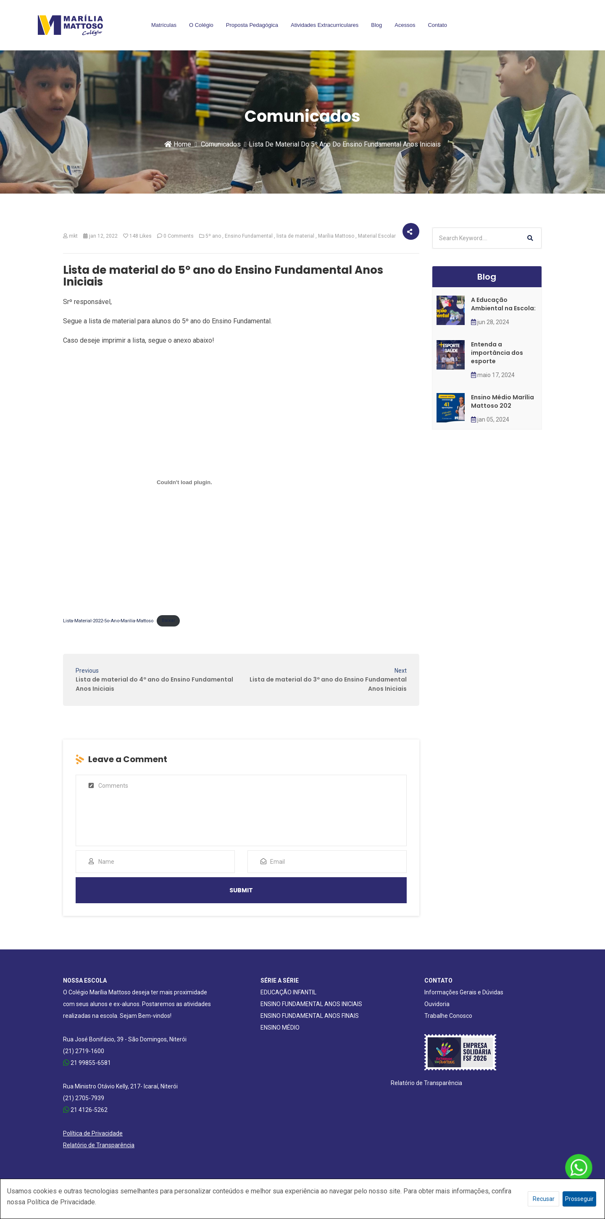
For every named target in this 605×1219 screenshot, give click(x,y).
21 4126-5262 (85, 1109)
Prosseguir (579, 1198)
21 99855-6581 (87, 1062)
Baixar (168, 620)
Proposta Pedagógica (252, 25)
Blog (376, 25)
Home (177, 144)
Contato (437, 25)
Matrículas (163, 25)
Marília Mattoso (336, 236)
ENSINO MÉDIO (280, 1027)
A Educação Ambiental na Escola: (503, 304)
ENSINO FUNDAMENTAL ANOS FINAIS (309, 1015)
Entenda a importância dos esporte (497, 352)
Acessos (405, 25)
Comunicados (221, 144)
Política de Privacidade (93, 1133)
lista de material (295, 236)
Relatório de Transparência (98, 1145)
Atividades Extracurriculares (324, 25)
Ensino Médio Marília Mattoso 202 (502, 401)
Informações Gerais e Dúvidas (463, 992)
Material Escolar (377, 236)
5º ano (213, 236)
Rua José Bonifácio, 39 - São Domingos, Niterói (125, 1039)
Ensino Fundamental (249, 236)
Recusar (544, 1198)
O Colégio (201, 25)
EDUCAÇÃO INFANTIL (288, 992)
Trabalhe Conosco (448, 1015)
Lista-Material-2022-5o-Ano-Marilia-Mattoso (108, 620)
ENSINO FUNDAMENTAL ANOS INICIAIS (311, 1004)
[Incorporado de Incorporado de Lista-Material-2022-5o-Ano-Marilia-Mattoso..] (184, 482)
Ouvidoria (437, 1004)
